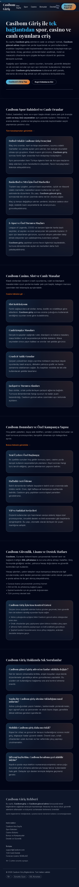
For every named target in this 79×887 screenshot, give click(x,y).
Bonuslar (43, 7)
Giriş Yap (57, 7)
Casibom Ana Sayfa (14, 826)
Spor (26, 7)
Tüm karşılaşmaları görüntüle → (20, 131)
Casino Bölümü (12, 833)
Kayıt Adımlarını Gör (44, 82)
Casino (34, 7)
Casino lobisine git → (15, 294)
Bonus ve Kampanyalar (15, 836)
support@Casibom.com (15, 850)
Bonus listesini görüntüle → (18, 445)
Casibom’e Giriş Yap (18, 82)
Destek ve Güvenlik (13, 839)
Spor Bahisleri (11, 829)
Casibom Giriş (9, 7)
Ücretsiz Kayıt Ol (68, 7)
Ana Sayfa (18, 7)
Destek (53, 7)
